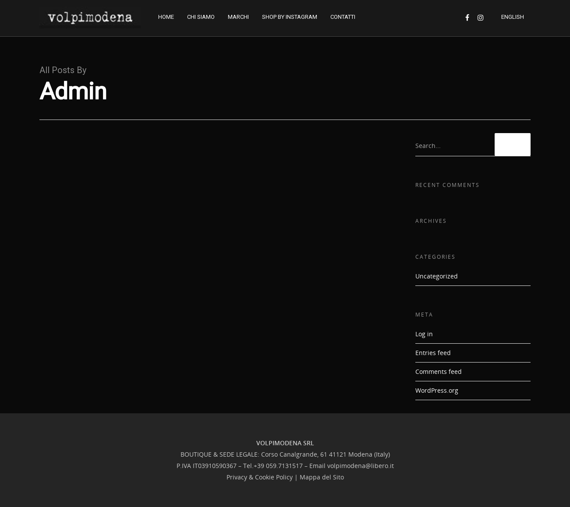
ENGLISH (512, 17)
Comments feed (438, 371)
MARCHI (238, 17)
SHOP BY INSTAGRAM (289, 17)
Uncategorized (436, 276)
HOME (166, 17)
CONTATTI (342, 17)
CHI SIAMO (201, 17)
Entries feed (433, 353)
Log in (424, 334)
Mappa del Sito (322, 477)
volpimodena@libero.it (360, 465)
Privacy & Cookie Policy (260, 477)
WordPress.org (436, 390)
